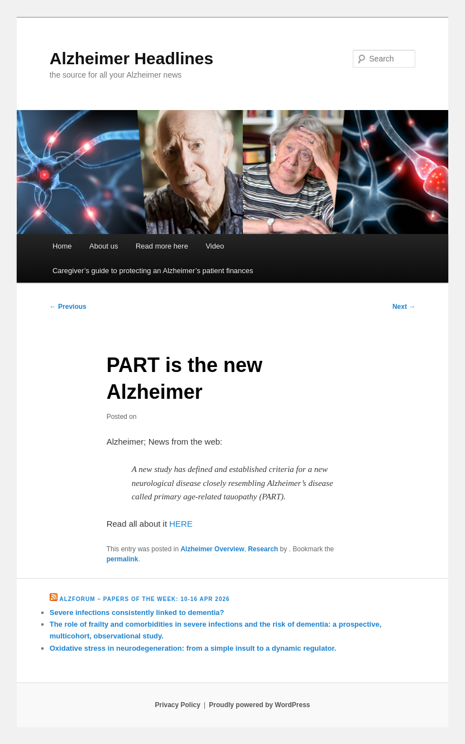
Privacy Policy (177, 705)
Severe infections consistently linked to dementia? (137, 612)
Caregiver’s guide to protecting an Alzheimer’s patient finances (152, 270)
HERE (181, 523)
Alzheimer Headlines (131, 58)
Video (214, 246)
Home (62, 246)
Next (403, 307)
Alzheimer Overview (212, 549)
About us (103, 246)
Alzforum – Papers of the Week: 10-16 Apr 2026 (145, 599)
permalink (122, 559)
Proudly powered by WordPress (259, 705)
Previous (68, 307)
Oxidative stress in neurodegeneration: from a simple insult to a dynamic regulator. (193, 648)
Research (263, 549)
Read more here (162, 246)
